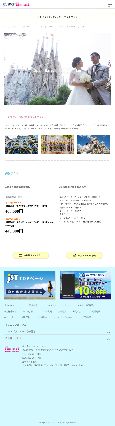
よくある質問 (45, 311)
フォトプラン (50, 305)
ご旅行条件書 (84, 317)
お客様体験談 (10, 311)
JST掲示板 (28, 311)
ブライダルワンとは (13, 305)
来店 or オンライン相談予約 (17, 317)
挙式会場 (33, 305)
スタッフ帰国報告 (85, 305)
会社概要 (62, 311)
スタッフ (67, 305)
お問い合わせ (79, 311)
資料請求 (96, 311)
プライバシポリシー (62, 317)
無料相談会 (41, 317)
